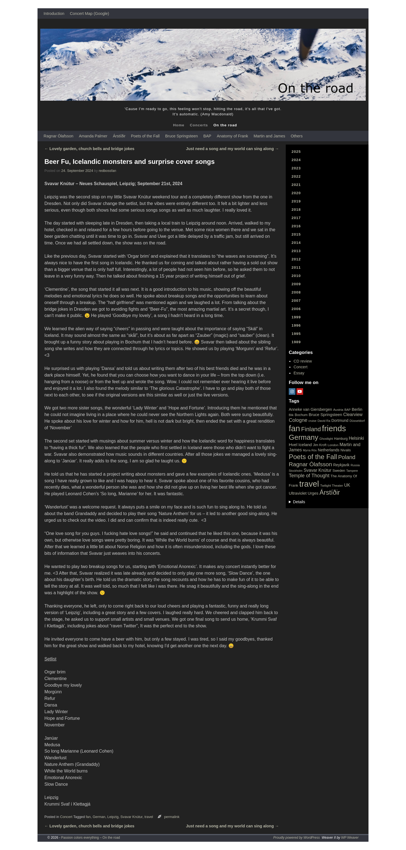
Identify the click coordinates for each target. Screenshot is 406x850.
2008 (296, 292)
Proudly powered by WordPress (296, 838)
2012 (296, 259)
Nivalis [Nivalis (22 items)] (346, 450)
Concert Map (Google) (89, 13)
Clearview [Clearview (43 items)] (353, 414)
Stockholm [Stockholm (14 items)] (296, 470)
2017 (296, 218)
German (99, 817)
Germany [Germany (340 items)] (303, 437)
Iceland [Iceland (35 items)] (305, 444)
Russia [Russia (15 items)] (355, 465)
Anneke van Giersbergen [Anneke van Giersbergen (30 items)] (310, 409)
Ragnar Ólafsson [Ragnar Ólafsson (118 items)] (310, 464)
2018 (296, 209)
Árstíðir (119, 136)
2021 (296, 185)
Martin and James (269, 136)
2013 (296, 251)
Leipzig (112, 817)
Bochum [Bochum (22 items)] (301, 415)
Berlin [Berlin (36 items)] (357, 409)
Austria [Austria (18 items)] (338, 410)
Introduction (54, 13)
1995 (296, 334)
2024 (296, 160)
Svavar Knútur (132, 817)
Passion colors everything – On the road (90, 838)
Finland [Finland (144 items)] (311, 429)
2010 (296, 276)
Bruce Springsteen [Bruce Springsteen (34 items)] (325, 414)
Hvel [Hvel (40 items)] (293, 444)
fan (88, 817)
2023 (296, 168)
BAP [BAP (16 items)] (347, 409)
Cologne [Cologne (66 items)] (298, 420)
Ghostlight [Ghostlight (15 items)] (326, 438)
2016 (296, 226)
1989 (296, 342)
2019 (296, 201)
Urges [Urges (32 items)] (313, 493)
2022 (296, 176)
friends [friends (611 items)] (334, 428)
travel (149, 817)
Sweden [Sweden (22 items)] (338, 470)
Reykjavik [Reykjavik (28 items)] (341, 465)
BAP (207, 136)
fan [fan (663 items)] (294, 428)
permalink (171, 817)
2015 (296, 234)
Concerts (199, 125)
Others (297, 136)
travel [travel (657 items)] (309, 483)
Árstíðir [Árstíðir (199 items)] (329, 492)
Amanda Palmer (93, 136)
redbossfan (107, 171)
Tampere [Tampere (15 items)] (352, 470)
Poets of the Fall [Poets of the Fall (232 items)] (313, 456)
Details (299, 502)
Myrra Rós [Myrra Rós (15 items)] (310, 450)
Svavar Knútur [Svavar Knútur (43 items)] (318, 470)
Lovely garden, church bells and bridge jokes (89, 148)
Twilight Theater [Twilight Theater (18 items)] (331, 485)
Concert (66, 817)
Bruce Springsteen (181, 136)
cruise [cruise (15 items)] (312, 420)
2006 (296, 309)
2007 (296, 301)
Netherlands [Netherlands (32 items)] (328, 450)
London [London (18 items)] (333, 445)
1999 (296, 317)
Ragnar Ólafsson (58, 136)
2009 (296, 284)
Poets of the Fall (145, 136)
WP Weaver (350, 838)
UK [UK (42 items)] (347, 485)
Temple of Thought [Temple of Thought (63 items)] (309, 475)
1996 (296, 325)
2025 (296, 152)
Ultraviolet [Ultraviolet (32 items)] (298, 493)
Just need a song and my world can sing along (232, 148)
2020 (296, 193)
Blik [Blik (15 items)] (291, 415)
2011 (296, 267)
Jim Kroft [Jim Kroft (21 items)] (319, 445)
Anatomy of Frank (232, 136)
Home (178, 125)
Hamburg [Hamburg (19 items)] (341, 439)
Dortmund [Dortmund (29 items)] (339, 420)
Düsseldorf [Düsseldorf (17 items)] (357, 420)
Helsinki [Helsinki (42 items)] (356, 438)
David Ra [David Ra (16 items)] (323, 420)
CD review (302, 361)
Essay (298, 373)
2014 (296, 243)
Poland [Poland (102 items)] (347, 457)
